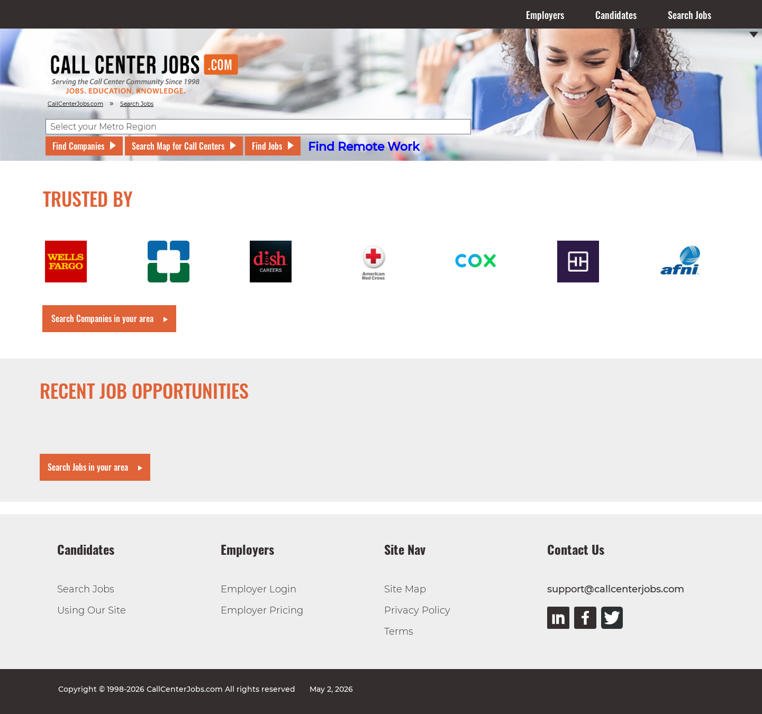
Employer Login (258, 589)
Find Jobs (267, 146)
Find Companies (78, 146)
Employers (545, 15)
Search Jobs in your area (88, 467)
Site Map (405, 589)
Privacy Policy (417, 610)
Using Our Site (91, 610)
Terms (398, 631)
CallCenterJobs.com (75, 103)
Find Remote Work (364, 147)
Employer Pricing (262, 610)
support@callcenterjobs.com (615, 589)
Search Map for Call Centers (178, 146)
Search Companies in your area (102, 318)
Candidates (616, 15)
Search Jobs (689, 15)
